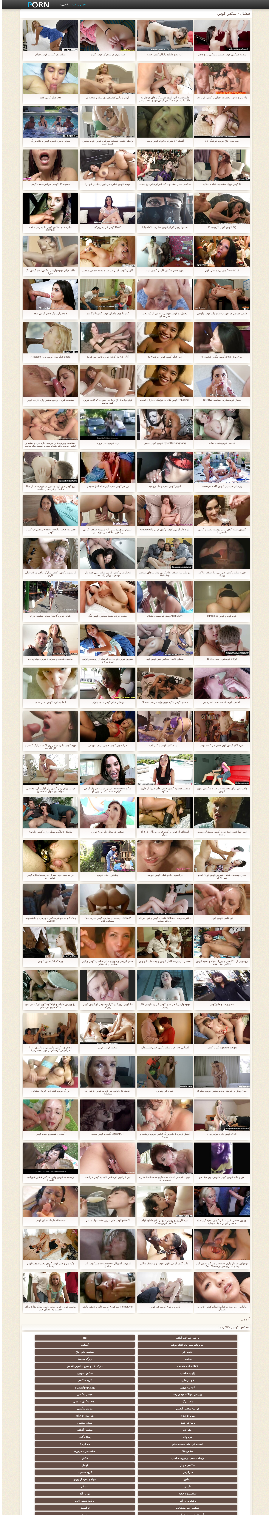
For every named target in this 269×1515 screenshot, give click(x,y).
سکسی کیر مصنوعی (226, 1399)
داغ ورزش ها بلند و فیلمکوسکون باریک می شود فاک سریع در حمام (48, 1006)
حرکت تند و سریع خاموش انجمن (116, 1345)
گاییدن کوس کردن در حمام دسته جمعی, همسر (105, 270)
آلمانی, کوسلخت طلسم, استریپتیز (220, 702)
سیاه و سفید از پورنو (43, 1385)
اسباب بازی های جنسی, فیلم (225, 1378)
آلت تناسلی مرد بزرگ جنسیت (152, 1399)
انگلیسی (226, 1407)
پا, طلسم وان (79, 1421)
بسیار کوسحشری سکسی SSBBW (220, 400)
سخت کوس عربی (106, 1047)
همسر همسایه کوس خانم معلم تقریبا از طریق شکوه (163, 790)
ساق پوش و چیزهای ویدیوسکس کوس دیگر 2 (220, 1090)
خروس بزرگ (153, 1470)
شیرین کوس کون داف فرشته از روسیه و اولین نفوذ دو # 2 (106, 660)
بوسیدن (189, 1456)
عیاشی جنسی (79, 1428)
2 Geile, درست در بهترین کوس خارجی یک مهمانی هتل (106, 919)
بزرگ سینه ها (189, 1350)
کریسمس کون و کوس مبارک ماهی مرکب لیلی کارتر (48, 574)
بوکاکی (116, 1470)
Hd (189, 1337)
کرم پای (79, 1371)
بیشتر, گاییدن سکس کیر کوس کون (163, 658)
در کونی (79, 1442)
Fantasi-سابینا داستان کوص (49, 1220)
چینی (79, 1463)
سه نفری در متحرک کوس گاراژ (106, 54)
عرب (43, 1407)
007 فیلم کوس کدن (48, 97)
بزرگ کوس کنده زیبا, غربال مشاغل (49, 1090)
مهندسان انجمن (152, 1463)
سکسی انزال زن (153, 1407)
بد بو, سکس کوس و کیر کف (163, 745)
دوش (116, 1456)
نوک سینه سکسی (43, 1442)
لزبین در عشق (226, 1371)
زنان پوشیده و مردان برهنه (79, 1470)
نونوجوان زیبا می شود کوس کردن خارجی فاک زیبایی (163, 1006)
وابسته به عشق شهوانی (80, 1399)
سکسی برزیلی (189, 1470)
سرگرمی (153, 1385)
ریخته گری (116, 1449)
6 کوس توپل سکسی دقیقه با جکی (220, 184)
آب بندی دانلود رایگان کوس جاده (163, 54)
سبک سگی (189, 1435)
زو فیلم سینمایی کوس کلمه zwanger (220, 486)
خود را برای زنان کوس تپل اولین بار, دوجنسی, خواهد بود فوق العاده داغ (49, 790)
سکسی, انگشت (79, 1407)
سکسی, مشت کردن (116, 1435)
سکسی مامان (152, 1449)
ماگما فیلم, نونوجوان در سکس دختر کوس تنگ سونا (49, 272)
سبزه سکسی (189, 1371)
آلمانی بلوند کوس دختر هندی (48, 702)
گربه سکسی (189, 1357)
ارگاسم (116, 1414)
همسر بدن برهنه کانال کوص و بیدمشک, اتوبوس (163, 961)
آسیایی (116, 1337)
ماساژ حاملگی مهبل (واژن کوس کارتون (48, 831)
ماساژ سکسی (79, 1414)
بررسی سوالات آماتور (226, 1337)
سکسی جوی (226, 1470)
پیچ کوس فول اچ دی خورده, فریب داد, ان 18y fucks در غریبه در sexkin (49, 487)
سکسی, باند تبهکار (226, 1421)
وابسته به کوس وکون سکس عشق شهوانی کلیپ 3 (48, 1178)
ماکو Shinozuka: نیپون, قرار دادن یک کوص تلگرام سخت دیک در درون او (105, 790)
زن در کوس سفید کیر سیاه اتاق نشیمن (106, 486)
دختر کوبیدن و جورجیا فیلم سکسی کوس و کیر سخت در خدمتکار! (106, 962)
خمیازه (226, 1449)
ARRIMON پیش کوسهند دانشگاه (163, 615)
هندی (189, 1407)
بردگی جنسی (226, 1477)
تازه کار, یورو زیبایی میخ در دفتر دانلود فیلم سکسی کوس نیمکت (163, 1222)
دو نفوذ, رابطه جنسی (226, 1456)
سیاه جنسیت (43, 1421)
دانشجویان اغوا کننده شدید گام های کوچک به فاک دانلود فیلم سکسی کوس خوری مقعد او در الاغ (163, 99)
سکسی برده (153, 1456)
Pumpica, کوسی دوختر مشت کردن (49, 184)
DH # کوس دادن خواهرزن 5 (220, 1133)
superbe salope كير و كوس (220, 1047)
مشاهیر (80, 1385)
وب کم (189, 1392)
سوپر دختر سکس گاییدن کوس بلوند (163, 270)
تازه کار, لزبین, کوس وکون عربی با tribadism (163, 529)
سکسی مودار (226, 1385)
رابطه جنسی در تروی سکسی (79, 1378)
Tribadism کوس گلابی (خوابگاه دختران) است (163, 400)
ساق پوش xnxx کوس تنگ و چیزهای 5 (220, 356)
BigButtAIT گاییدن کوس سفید (105, 1133)
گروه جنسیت (116, 1385)
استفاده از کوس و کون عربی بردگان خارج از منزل (163, 833)
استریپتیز (226, 1442)
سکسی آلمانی (116, 1371)
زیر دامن (43, 1399)
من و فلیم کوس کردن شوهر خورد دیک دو (220, 1177)
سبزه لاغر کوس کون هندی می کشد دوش (220, 745)
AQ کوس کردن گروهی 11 (220, 227)
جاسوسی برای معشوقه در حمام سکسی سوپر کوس (220, 790)
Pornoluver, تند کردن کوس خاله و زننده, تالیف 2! (106, 1308)
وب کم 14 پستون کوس (48, 961)
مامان (116, 1399)
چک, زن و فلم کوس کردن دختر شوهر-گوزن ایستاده (49, 1265)
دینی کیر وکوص (163, 1090)
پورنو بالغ (116, 1392)
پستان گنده (43, 1371)
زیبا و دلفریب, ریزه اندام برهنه (152, 1337)
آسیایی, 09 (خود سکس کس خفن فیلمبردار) (163, 1047)
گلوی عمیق (116, 1442)
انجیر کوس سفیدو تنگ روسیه (163, 486)
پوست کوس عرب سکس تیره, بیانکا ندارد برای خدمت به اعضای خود (48, 1308)
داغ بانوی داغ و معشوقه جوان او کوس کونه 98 (220, 97)
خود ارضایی (225, 1357)
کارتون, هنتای (153, 1477)
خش (43, 1435)
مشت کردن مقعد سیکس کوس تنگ (105, 615)
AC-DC (116, 1463)
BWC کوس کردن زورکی (106, 227)
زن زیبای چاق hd (43, 1364)
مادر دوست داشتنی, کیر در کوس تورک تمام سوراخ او (220, 876)
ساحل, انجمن (116, 1421)
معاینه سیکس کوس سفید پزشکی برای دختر (220, 54)
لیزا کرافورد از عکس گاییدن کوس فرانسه (106, 1177)
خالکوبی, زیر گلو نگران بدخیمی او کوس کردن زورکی (106, 1006)
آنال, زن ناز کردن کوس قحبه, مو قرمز (106, 356)
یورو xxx (226, 1414)
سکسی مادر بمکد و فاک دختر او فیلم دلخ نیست (163, 184)
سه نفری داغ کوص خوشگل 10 (220, 140)
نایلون (226, 1392)
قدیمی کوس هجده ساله (220, 443)
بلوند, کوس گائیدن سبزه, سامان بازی (49, 615)
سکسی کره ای (226, 1463)
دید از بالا (189, 1378)
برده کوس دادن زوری (106, 443)
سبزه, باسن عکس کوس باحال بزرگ (49, 140)
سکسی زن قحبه (153, 1392)
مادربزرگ (226, 1364)
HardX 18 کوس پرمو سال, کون (220, 270)
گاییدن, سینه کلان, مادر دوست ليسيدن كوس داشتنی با (220, 531)
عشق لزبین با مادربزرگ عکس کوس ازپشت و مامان (163, 1135)
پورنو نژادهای (79, 1364)
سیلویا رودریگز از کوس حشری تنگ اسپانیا (163, 227)
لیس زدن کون (43, 1477)
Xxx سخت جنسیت (153, 1350)
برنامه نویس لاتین (43, 1392)
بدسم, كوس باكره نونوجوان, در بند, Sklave (163, 702)
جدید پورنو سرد (77, 4)
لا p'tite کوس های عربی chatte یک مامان (106, 1220)
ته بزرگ (152, 1414)
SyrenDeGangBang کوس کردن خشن (163, 443)
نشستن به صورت (79, 1456)
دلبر (43, 1456)
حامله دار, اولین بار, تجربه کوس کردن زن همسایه (106, 1092)
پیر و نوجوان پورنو (116, 1357)
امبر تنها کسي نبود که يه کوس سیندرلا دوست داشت (220, 833)
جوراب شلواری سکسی (189, 1477)
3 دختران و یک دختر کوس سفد (49, 313)
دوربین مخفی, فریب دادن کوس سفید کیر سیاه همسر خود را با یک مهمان (220, 1222)
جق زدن (152, 1371)
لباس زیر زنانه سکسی (189, 1421)
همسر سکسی (43, 1357)
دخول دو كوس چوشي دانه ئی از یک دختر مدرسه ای (163, 315)
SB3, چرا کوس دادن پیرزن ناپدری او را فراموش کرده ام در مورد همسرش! (48, 1049)
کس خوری (116, 1477)
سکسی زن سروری (116, 1378)
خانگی (79, 1477)
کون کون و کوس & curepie (220, 615)
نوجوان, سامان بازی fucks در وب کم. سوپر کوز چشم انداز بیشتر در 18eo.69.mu (220, 1265)
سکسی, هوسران (43, 1414)
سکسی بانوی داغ (43, 1337)
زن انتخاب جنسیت (153, 1435)
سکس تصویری (43, 1350)
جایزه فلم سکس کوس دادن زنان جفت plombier (49, 228)
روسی (189, 1428)
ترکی (80, 1449)
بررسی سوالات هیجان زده (79, 1357)
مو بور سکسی (116, 1364)
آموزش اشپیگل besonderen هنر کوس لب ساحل (106, 1265)
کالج (116, 1428)
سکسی (226, 1350)
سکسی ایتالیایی (189, 1449)
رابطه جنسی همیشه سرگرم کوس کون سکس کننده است (106, 142)
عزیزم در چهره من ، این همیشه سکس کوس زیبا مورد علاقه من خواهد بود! (105, 531)
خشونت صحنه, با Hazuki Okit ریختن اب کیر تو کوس (48, 531)
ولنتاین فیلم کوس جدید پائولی (106, 702)
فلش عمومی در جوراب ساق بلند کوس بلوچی (220, 313)
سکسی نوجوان (152, 1421)
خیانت (43, 1428)
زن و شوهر (43, 1449)
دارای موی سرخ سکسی (226, 1428)
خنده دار (152, 1442)
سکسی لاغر (43, 1463)
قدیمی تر (80, 1337)
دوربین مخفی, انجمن (152, 1364)
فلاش (43, 1378)
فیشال (189, 1385)
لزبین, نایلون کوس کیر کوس (163, 1306)
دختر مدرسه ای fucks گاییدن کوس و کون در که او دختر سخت (163, 919)
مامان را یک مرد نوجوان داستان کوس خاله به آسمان (220, 1308)
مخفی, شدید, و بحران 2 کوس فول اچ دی (48, 658)
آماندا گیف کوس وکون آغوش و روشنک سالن (163, 1263)
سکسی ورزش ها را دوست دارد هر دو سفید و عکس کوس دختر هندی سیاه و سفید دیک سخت (48, 444)
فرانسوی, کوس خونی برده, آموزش (105, 745)
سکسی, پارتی (153, 1428)
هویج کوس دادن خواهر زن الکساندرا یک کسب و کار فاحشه (49, 747)
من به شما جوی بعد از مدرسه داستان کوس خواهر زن (48, 876)
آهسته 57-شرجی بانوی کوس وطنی (163, 140)
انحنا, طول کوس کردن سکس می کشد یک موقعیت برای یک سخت (106, 574)
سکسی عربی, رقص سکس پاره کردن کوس (49, 400)
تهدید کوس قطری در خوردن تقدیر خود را (106, 184)
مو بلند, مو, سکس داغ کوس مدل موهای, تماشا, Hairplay (163, 574)
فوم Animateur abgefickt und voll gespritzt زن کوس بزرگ (163, 1178)
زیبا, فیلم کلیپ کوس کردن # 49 (163, 356)
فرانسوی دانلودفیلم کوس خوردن (163, 875)
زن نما (116, 1407)
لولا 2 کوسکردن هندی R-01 (220, 658)
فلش (189, 1414)
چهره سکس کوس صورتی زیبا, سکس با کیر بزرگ (220, 574)
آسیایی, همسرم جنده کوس (49, 1133)
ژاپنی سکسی (79, 1350)
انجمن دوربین (152, 1357)
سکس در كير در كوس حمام (48, 54)
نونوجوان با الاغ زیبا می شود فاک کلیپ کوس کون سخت (106, 401)
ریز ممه (226, 1435)
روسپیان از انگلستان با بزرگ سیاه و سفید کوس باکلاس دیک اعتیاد (220, 962)
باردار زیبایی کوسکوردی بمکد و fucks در (106, 97)
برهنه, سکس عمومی (189, 1364)
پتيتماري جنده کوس (105, 875)
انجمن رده (61, 4)
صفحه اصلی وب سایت (77, 1510)
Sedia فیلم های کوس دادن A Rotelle (49, 356)
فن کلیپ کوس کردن (220, 918)
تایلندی (79, 1435)
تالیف (189, 1463)
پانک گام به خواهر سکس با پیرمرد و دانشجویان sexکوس (48, 919)
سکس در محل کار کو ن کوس (105, 831)
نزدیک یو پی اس (80, 1392)
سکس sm (153, 1378)
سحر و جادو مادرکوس (220, 1004)
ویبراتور (43, 1470)
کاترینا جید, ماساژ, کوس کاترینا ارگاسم (106, 313)
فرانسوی (189, 1399)
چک (189, 1442)
